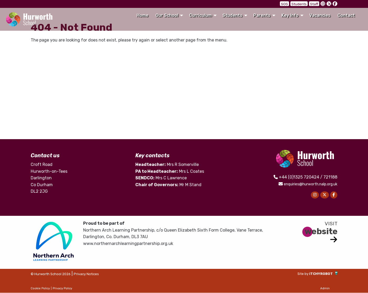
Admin (325, 288)
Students (301, 4)
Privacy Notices (98, 273)
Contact (346, 15)
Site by (297, 273)
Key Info (289, 15)
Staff (314, 4)
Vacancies (319, 15)
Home (142, 15)
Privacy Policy (62, 288)
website (321, 231)
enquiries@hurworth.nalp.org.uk (305, 183)
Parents (261, 15)
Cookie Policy (40, 288)
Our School (167, 15)
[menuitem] (142, 15)
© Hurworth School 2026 (55, 273)
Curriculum (200, 15)
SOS (289, 4)
